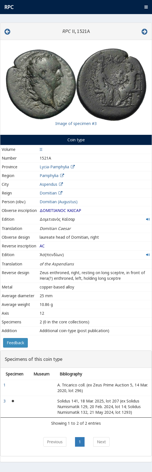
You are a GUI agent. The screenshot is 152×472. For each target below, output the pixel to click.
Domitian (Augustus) (59, 201)
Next (101, 441)
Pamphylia (49, 175)
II (41, 149)
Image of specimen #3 (76, 123)
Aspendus (48, 184)
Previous (55, 441)
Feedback (15, 342)
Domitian (48, 193)
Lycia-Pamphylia (54, 166)
